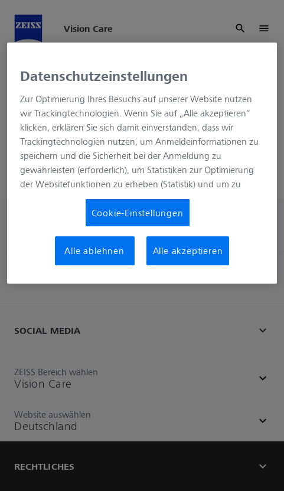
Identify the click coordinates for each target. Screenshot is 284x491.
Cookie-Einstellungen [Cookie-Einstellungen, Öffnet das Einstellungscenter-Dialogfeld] (138, 212)
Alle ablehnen (94, 250)
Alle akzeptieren (188, 250)
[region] (142, 163)
